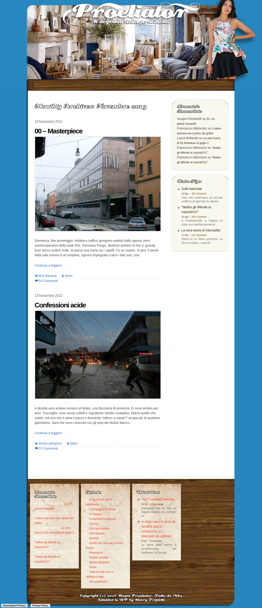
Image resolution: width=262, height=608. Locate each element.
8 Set (143, 541)
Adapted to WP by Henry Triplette (131, 600)
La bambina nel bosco (102, 519)
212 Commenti (199, 235)
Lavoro (93, 523)
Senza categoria (50, 443)
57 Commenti (48, 448)
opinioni (94, 538)
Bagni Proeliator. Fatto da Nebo (150, 596)
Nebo (68, 276)
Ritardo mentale (99, 557)
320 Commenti (199, 193)
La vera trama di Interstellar (200, 230)
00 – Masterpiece (58, 131)
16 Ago (185, 217)
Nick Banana (47, 276)
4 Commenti (155, 541)
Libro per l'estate (99, 528)
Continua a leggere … (50, 265)
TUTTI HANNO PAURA (158, 499)
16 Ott (144, 504)
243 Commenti (199, 217)
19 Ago (185, 193)
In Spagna (95, 514)
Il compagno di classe (102, 509)
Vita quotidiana (98, 581)
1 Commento (156, 504)
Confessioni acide (60, 305)
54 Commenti (48, 281)
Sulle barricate (191, 189)
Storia (92, 567)
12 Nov (185, 235)
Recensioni (96, 552)
